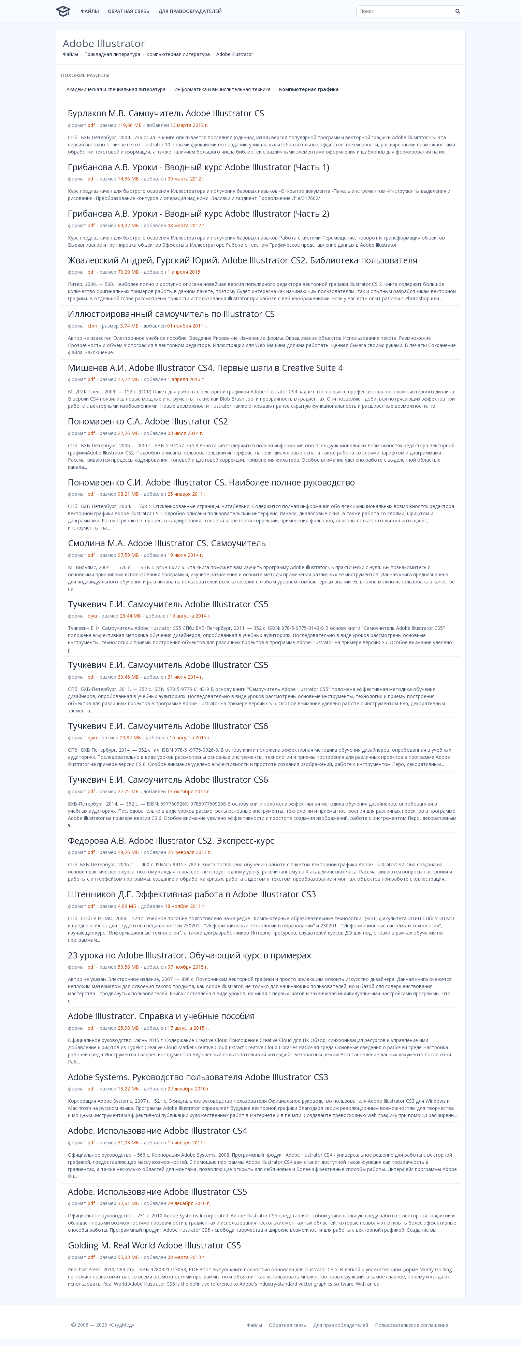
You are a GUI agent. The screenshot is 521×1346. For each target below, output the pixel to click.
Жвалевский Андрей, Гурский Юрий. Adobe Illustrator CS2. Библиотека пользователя (243, 260)
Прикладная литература (112, 54)
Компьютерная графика (309, 89)
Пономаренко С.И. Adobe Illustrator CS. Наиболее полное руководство (211, 482)
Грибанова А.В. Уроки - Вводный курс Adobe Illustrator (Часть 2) (198, 213)
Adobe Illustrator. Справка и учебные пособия (161, 1016)
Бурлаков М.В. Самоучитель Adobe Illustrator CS (166, 113)
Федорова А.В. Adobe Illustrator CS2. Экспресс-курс (171, 840)
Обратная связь (128, 11)
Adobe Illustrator (234, 54)
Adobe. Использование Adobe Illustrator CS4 (157, 1130)
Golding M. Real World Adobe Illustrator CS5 (154, 1245)
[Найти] (458, 11)
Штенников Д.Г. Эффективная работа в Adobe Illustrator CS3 (192, 894)
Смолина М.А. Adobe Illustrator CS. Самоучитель (167, 543)
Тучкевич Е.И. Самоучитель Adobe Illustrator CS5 (168, 604)
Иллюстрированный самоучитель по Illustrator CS (171, 313)
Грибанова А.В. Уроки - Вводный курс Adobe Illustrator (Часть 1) (198, 167)
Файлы (90, 11)
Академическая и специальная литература (116, 89)
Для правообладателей (190, 11)
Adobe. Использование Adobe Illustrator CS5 (157, 1191)
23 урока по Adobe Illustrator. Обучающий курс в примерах (189, 955)
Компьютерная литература (178, 54)
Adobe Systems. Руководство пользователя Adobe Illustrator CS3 (198, 1077)
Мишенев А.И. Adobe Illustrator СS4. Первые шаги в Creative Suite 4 (205, 367)
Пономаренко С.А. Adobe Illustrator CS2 (148, 421)
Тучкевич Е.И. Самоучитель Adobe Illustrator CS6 (168, 726)
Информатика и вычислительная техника (222, 89)
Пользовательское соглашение (411, 1325)
